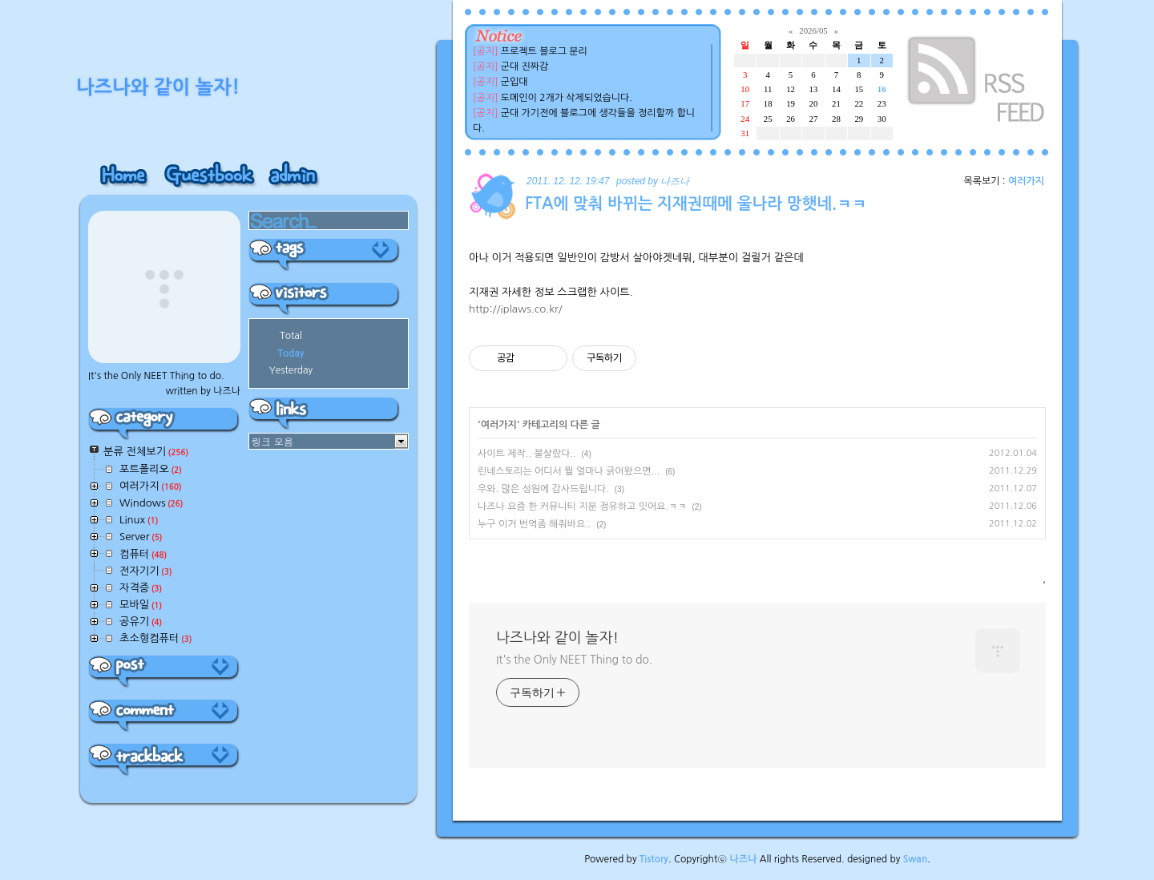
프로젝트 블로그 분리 (544, 51)
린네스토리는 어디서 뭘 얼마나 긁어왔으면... (569, 471)
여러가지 (1026, 181)
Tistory (654, 859)
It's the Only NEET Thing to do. (574, 659)
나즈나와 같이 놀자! (557, 638)
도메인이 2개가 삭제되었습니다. (566, 98)
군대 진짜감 (525, 66)
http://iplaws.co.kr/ (516, 309)
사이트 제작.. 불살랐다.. (527, 453)
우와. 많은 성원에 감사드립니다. (543, 489)
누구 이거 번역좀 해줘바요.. (534, 524)
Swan (915, 859)
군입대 (514, 82)
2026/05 (813, 30)
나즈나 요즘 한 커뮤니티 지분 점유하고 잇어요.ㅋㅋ (582, 506)
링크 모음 (272, 441)
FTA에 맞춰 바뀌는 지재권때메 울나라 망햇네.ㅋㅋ (696, 204)
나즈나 (743, 859)
